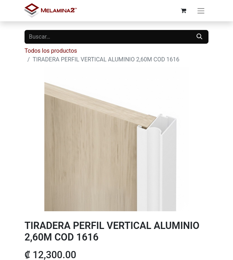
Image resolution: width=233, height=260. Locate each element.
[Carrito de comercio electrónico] (183, 10)
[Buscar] (199, 37)
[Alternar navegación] (200, 10)
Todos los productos (51, 50)
